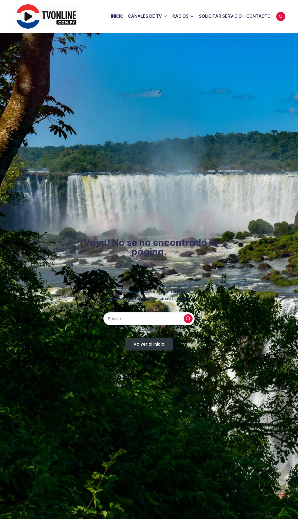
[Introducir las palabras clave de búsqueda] (149, 318)
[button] (188, 318)
